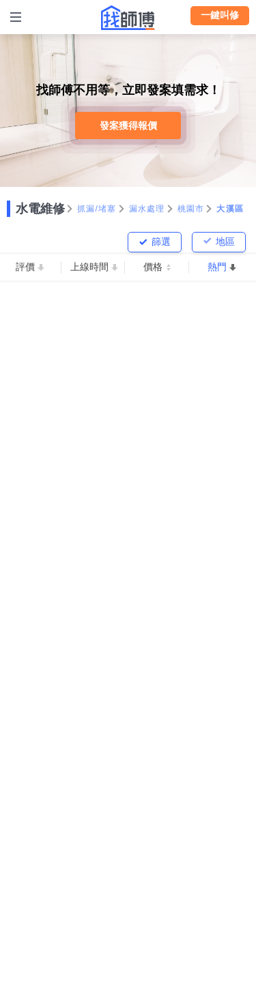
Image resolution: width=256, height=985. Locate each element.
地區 (225, 241)
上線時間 (89, 266)
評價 (25, 266)
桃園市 (191, 209)
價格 (152, 266)
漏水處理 (147, 209)
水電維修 (40, 209)
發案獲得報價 (128, 125)
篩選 (161, 241)
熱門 (217, 266)
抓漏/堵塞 (97, 209)
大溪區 (230, 209)
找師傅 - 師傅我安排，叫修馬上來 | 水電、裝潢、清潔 (128, 17)
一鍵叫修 (220, 15)
